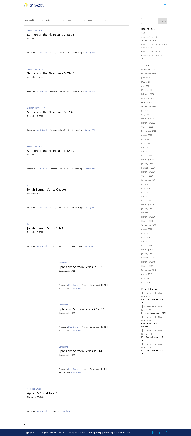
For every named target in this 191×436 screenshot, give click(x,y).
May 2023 (145, 114)
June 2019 (145, 278)
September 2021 (148, 180)
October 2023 (147, 102)
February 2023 (147, 118)
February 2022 (147, 159)
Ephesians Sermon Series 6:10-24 (81, 267)
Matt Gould (42, 52)
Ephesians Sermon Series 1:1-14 (80, 351)
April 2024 (145, 86)
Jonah (29, 185)
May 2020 (145, 237)
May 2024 (145, 82)
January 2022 (147, 163)
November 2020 (148, 217)
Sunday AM (90, 52)
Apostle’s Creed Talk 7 (42, 393)
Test (143, 33)
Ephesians (63, 262)
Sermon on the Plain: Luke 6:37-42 (50, 112)
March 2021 (146, 200)
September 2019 (148, 270)
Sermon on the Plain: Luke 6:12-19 (50, 151)
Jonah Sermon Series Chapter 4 (48, 189)
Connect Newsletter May (152, 51)
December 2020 (148, 212)
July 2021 (145, 184)
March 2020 (146, 245)
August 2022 (146, 135)
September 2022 (148, 131)
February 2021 (147, 204)
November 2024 (148, 69)
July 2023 (145, 110)
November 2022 (148, 123)
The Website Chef (122, 432)
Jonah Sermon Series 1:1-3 (45, 228)
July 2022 (145, 139)
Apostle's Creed (34, 389)
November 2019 (148, 262)
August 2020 (146, 229)
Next (29, 424)
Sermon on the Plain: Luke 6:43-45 (50, 73)
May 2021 (145, 192)
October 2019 (147, 266)
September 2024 (148, 73)
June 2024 (145, 77)
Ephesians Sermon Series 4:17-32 (81, 309)
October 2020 (147, 221)
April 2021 (145, 196)
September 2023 (148, 106)
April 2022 (145, 151)
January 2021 (147, 208)
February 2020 (147, 249)
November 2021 (148, 172)
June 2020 (145, 233)
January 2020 (147, 253)
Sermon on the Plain (36, 30)
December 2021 (148, 168)
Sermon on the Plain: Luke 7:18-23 (50, 35)
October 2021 (147, 176)
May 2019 (145, 282)
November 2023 (148, 98)
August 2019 (146, 274)
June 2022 (145, 143)
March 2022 (146, 155)
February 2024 (147, 94)
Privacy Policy (95, 432)
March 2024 (146, 90)
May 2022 (145, 147)
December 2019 (148, 257)
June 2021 (145, 188)
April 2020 (145, 241)
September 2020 (148, 225)
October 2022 (147, 127)
